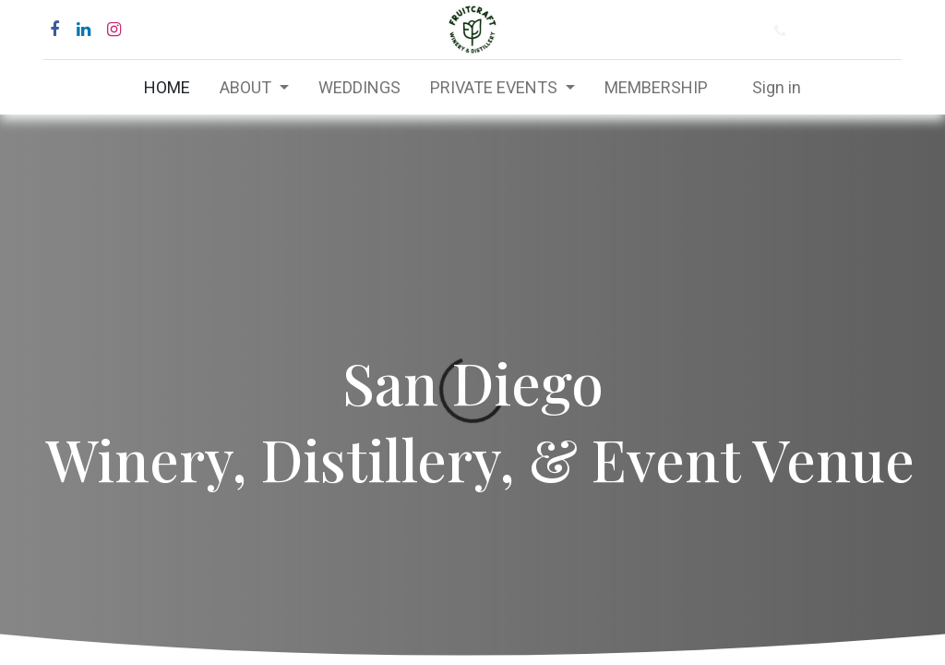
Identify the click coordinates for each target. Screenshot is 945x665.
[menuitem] (167, 87)
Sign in (776, 87)
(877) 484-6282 (851, 31)
